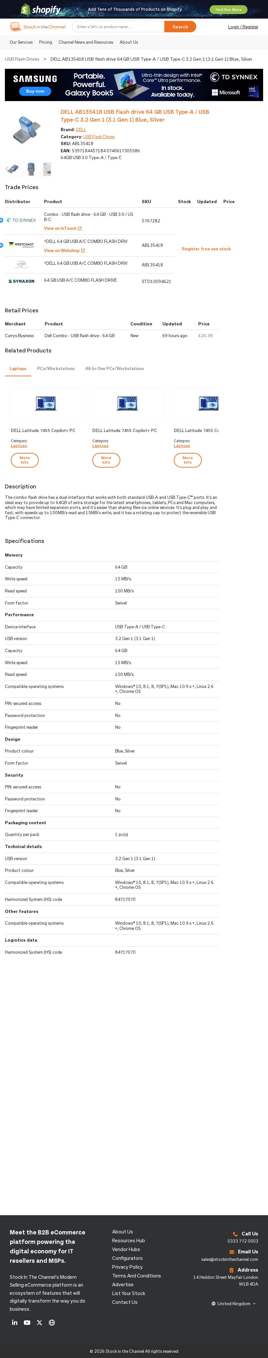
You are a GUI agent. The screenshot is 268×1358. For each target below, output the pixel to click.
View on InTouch (63, 228)
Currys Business (19, 335)
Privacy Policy (127, 1267)
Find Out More (229, 9)
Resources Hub (128, 1240)
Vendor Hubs (126, 1249)
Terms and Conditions (136, 1275)
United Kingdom (234, 1303)
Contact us (125, 1302)
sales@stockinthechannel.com (229, 1259)
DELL (81, 129)
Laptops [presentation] (18, 368)
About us (122, 1231)
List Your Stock (128, 1293)
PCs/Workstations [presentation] (56, 368)
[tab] (18, 369)
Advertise (123, 1284)
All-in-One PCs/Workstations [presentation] (114, 368)
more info (25, 459)
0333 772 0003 (243, 1241)
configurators (127, 1258)
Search (180, 26)
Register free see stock (206, 248)
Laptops (19, 445)
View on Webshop (64, 250)
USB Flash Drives (22, 59)
